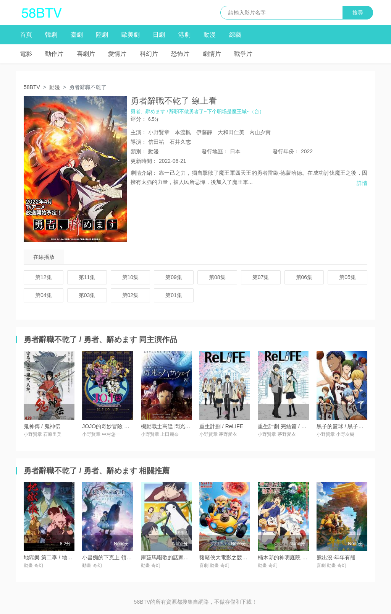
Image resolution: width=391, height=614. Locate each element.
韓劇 (51, 34)
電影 (26, 53)
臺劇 (77, 34)
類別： (139, 151)
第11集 (87, 277)
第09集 (173, 277)
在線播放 (44, 257)
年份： (286, 151)
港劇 (184, 34)
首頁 (26, 34)
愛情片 (117, 53)
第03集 (87, 295)
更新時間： (144, 161)
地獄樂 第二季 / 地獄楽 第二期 (59, 557)
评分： (139, 119)
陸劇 (102, 34)
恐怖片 (180, 53)
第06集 (304, 277)
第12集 (43, 277)
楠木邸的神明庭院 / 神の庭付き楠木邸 (303, 557)
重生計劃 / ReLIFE (221, 426)
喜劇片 (86, 53)
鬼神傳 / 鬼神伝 (42, 426)
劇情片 (212, 53)
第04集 (43, 295)
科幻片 (149, 53)
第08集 (217, 277)
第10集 (130, 277)
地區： (215, 151)
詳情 (362, 183)
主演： (139, 132)
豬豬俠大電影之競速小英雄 (231, 557)
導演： (139, 142)
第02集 (130, 295)
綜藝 (235, 34)
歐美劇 (130, 34)
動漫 (210, 34)
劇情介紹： (144, 173)
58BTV (32, 87)
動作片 (54, 53)
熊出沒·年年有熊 (336, 557)
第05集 (347, 277)
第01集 (173, 295)
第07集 (260, 277)
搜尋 (357, 13)
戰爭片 (243, 53)
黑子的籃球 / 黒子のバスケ (348, 426)
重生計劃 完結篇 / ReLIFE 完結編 (297, 426)
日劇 (159, 34)
